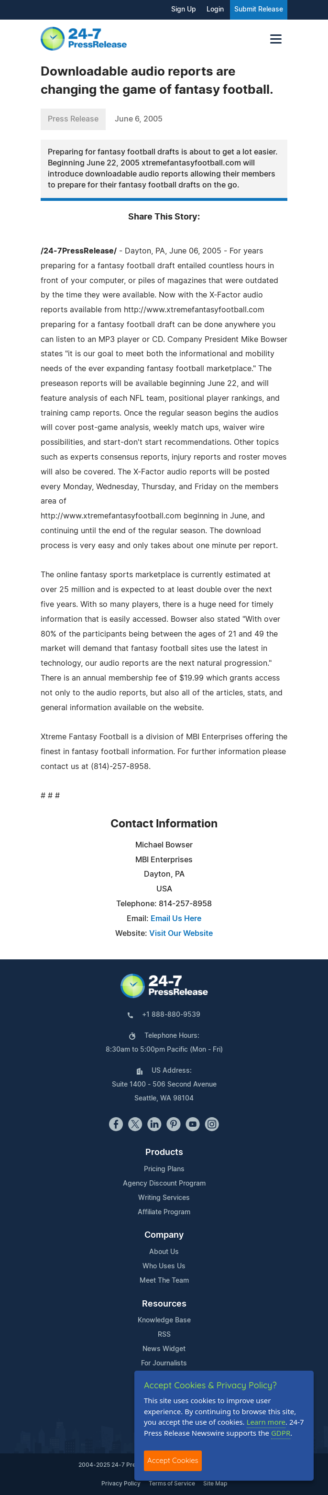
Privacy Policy (121, 1483)
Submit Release (258, 9)
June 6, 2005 (139, 119)
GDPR (280, 1433)
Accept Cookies (172, 1460)
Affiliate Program (164, 1212)
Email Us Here (176, 919)
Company (164, 1235)
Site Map (215, 1483)
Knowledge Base (164, 1320)
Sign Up (183, 9)
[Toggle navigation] (275, 39)
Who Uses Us (164, 1266)
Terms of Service (172, 1483)
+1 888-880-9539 (171, 1014)
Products (164, 1152)
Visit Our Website (181, 933)
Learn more (266, 1422)
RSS (164, 1334)
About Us (164, 1252)
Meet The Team (164, 1280)
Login (215, 9)
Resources (164, 1304)
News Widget (164, 1349)
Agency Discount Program (164, 1183)
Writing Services (164, 1198)
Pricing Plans (164, 1169)
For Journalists (164, 1363)
